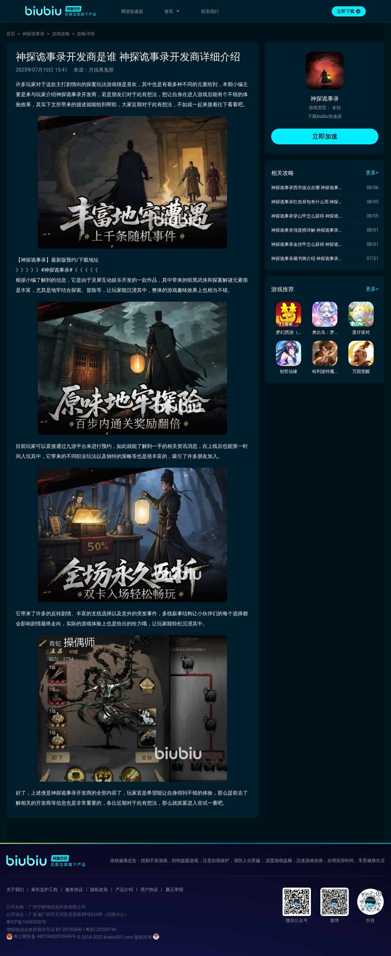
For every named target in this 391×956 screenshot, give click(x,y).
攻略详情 (86, 34)
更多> (372, 173)
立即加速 (324, 136)
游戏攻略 (61, 34)
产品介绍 (124, 889)
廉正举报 (174, 889)
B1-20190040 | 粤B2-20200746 (86, 929)
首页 (10, 34)
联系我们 (210, 11)
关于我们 (15, 889)
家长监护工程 (44, 889)
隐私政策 (99, 889)
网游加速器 (132, 11)
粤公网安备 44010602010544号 (41, 936)
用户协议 (149, 889)
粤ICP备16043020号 (26, 921)
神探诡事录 (33, 34)
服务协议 (74, 889)
